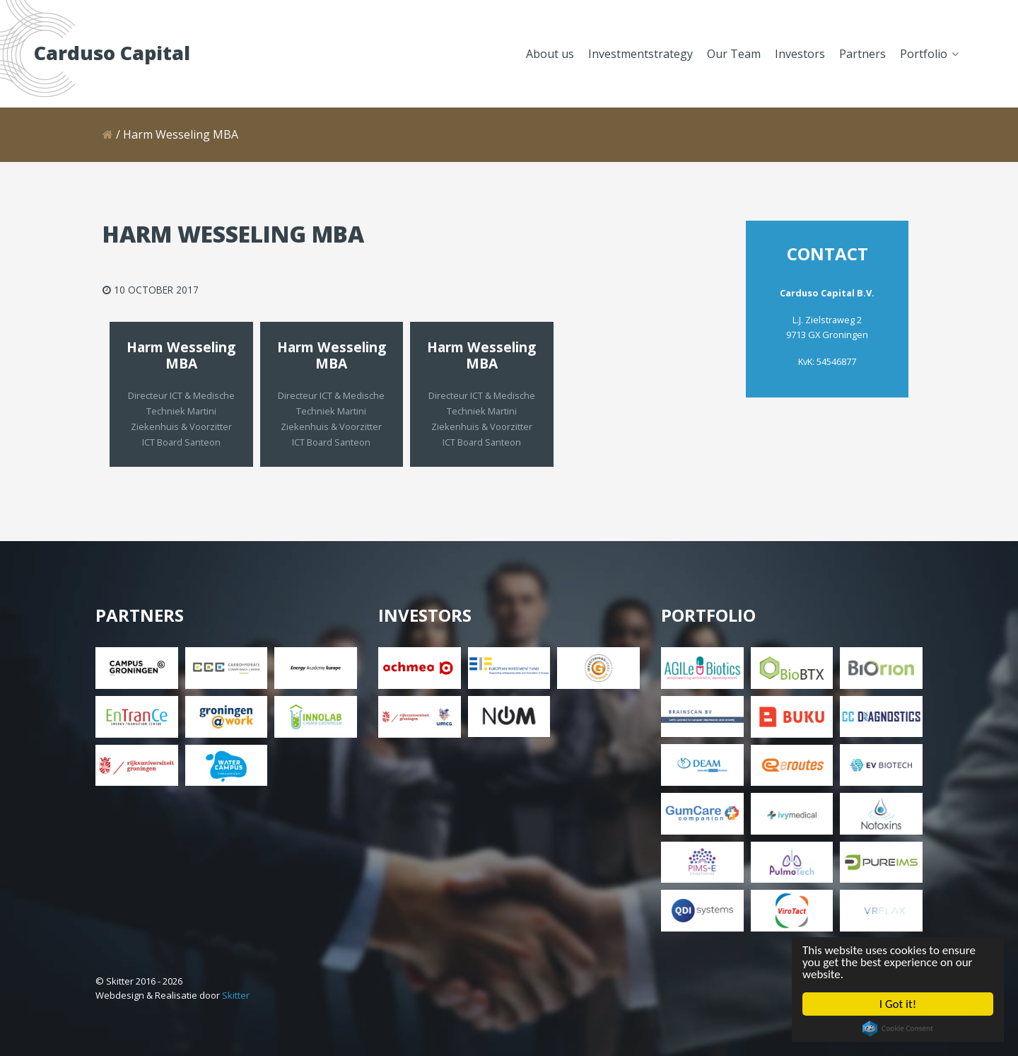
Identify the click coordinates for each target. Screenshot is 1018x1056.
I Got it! (897, 1005)
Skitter (236, 995)
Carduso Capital (112, 53)
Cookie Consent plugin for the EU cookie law (896, 1032)
